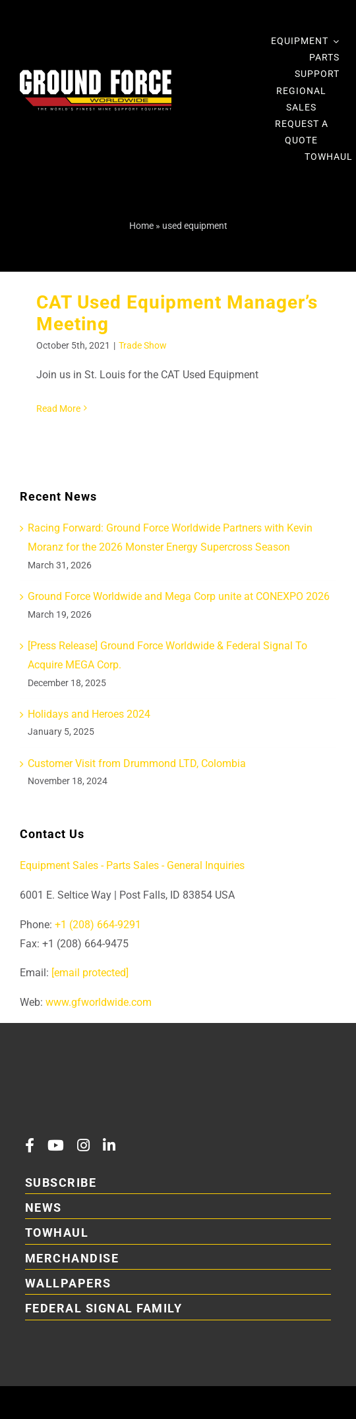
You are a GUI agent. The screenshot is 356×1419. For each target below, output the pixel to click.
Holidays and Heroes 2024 (89, 714)
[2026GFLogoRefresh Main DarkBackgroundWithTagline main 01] (95, 74)
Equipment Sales (59, 865)
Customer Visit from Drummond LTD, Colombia (137, 763)
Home (141, 225)
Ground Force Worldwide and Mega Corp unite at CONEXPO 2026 (179, 596)
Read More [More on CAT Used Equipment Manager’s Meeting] (58, 408)
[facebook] (29, 1145)
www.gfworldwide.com (98, 1002)
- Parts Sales (130, 865)
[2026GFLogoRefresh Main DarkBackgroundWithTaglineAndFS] (117, 1074)
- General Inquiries (203, 865)
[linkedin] (109, 1145)
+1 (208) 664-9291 (96, 924)
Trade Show (143, 345)
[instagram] (83, 1145)
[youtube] (55, 1145)
